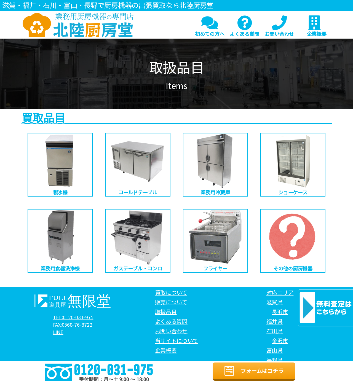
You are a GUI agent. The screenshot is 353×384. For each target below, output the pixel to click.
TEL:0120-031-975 (73, 317)
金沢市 (280, 341)
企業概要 (316, 26)
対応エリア (280, 292)
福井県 (274, 321)
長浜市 (280, 312)
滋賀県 (274, 302)
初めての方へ (209, 26)
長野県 (274, 360)
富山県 (274, 350)
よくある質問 (244, 26)
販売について (171, 302)
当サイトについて (176, 341)
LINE (58, 332)
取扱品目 (166, 312)
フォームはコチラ (254, 370)
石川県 (274, 331)
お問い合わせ (279, 26)
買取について (171, 292)
